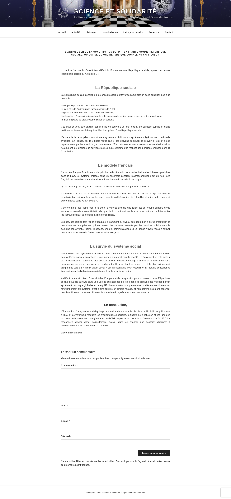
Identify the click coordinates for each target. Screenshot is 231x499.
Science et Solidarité (115, 11)
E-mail (65, 421)
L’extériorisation (110, 32)
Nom (64, 405)
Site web (66, 436)
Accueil (62, 32)
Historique (91, 32)
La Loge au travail (133, 32)
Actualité (75, 32)
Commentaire (69, 365)
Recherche (154, 32)
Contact (169, 32)
